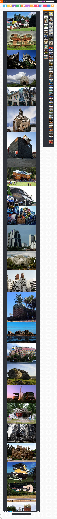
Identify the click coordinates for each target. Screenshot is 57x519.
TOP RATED (44, 6)
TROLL (23, 6)
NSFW (27, 6)
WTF (9, 6)
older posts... (21, 513)
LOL (18, 6)
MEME (4, 6)
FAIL (13, 6)
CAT (41, 6)
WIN (36, 6)
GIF (32, 6)
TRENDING (48, 6)
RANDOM (52, 6)
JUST (6, 1)
